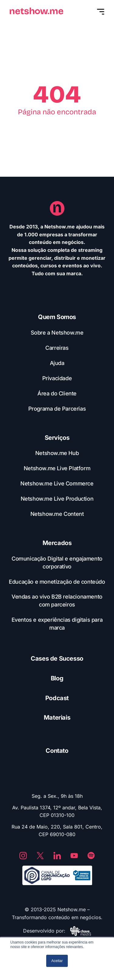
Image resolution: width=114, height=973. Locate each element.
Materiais (57, 717)
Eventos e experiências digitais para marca (57, 624)
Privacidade (57, 378)
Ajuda (57, 363)
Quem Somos (57, 317)
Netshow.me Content (57, 514)
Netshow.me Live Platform (57, 468)
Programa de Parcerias (57, 408)
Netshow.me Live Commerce (56, 483)
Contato (57, 750)
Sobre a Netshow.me (57, 332)
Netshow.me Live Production (57, 498)
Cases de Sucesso (57, 658)
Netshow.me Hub (57, 453)
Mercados (57, 543)
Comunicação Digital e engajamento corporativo (57, 562)
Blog (57, 678)
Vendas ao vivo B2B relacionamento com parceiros (57, 600)
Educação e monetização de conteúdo (57, 582)
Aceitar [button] (57, 961)
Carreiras (56, 348)
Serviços (57, 437)
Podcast (57, 698)
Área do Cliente (57, 393)
